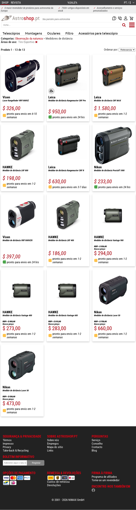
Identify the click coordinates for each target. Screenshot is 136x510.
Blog (94, 450)
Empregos (53, 443)
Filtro (69, 33)
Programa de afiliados (104, 476)
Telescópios (11, 33)
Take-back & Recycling (15, 450)
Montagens (33, 33)
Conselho (97, 443)
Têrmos (7, 440)
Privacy (7, 447)
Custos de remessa (58, 481)
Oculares (53, 33)
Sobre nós (53, 440)
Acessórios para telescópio (98, 33)
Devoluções (54, 485)
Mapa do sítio (55, 447)
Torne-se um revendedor (105, 480)
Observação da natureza (29, 38)
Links (50, 450)
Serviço (96, 440)
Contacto (97, 447)
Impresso (8, 443)
